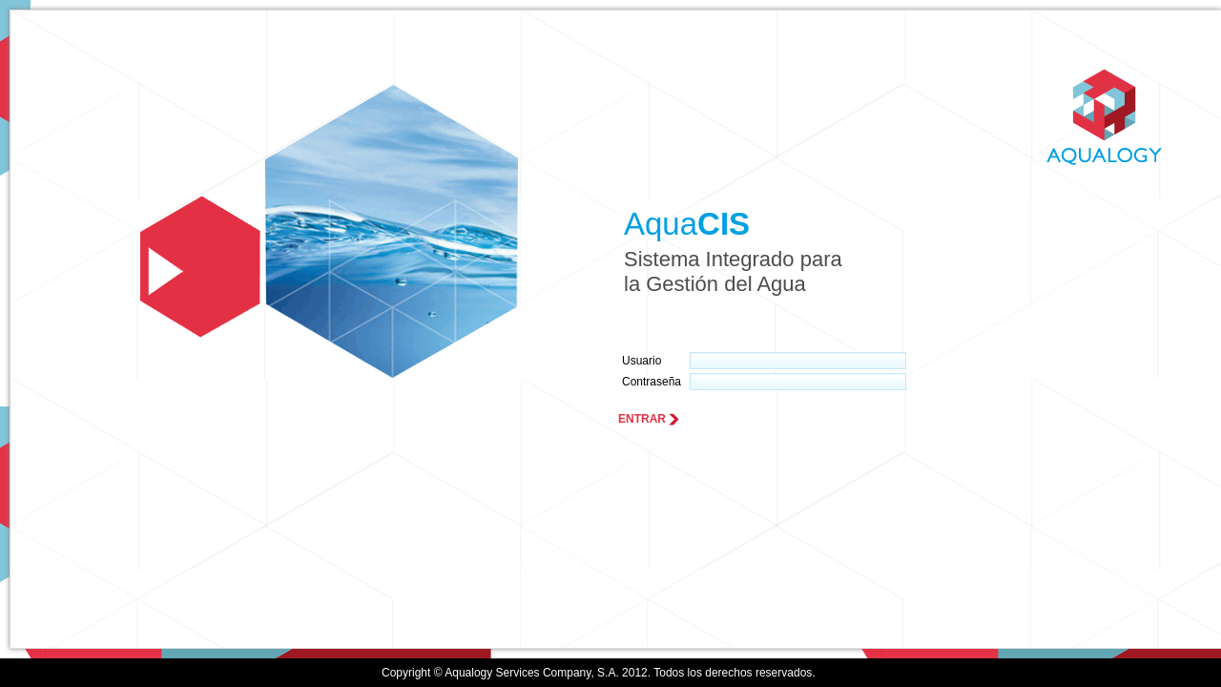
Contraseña (651, 381)
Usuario (641, 360)
